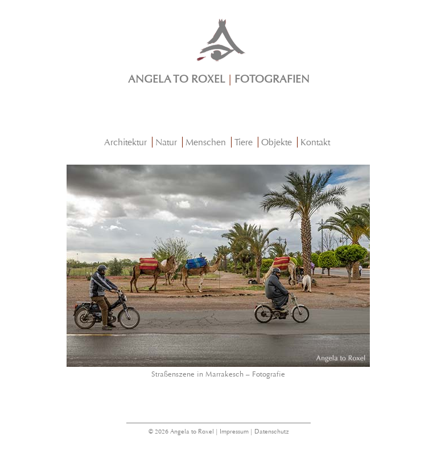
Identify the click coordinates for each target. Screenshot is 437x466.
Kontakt (315, 142)
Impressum (234, 431)
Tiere (243, 142)
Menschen (205, 142)
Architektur (125, 142)
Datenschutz (271, 431)
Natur (166, 142)
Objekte (276, 142)
